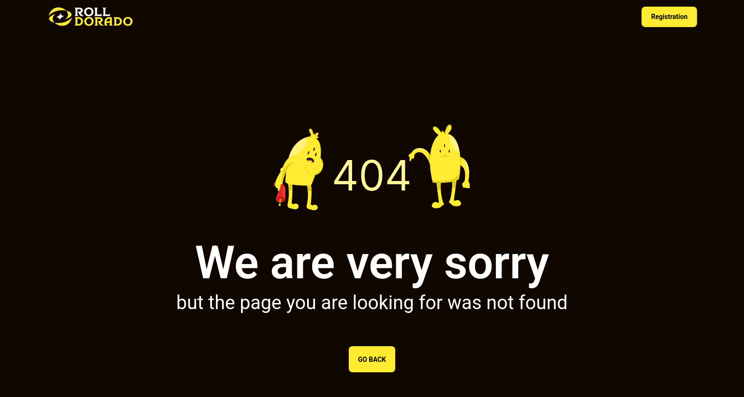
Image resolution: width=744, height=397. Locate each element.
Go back (372, 359)
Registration (669, 16)
